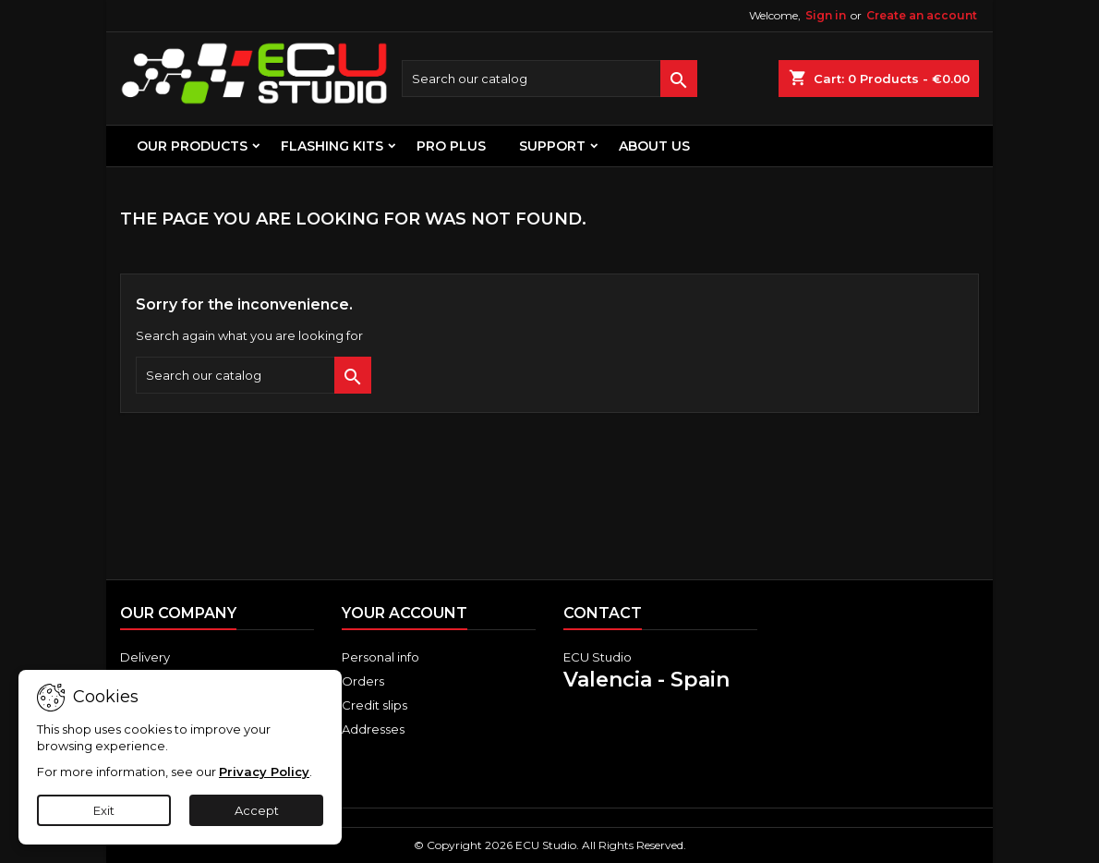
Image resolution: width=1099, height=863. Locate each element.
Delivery (145, 657)
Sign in (825, 15)
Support (552, 146)
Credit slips (374, 705)
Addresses (373, 729)
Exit (104, 810)
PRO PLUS (451, 146)
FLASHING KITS (332, 146)
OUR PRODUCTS (192, 146)
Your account (404, 613)
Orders (363, 681)
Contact (602, 613)
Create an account (921, 15)
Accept (257, 810)
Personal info (380, 657)
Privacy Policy (264, 771)
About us (654, 146)
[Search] (549, 78)
